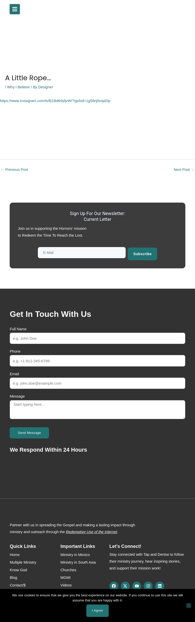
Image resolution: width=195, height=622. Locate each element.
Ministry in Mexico (75, 554)
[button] (15, 9)
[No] (188, 605)
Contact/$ (17, 584)
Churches (68, 569)
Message (17, 396)
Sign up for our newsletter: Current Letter (97, 216)
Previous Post (14, 170)
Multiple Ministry (23, 562)
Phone (15, 351)
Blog (13, 577)
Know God (18, 569)
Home (15, 554)
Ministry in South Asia (78, 562)
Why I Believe (18, 87)
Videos (66, 584)
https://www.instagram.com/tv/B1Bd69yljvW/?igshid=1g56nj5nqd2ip (55, 101)
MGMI (65, 577)
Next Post (184, 170)
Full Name (18, 328)
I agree (97, 610)
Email (14, 373)
